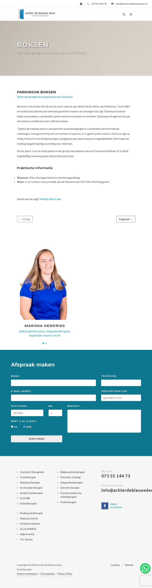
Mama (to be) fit (29, 518)
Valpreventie (27, 534)
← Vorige (24, 219)
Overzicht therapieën (32, 472)
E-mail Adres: (21, 391)
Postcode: (19, 406)
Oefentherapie (28, 503)
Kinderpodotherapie (31, 513)
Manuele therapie (30, 482)
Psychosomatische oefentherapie (71, 494)
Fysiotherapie (28, 477)
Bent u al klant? (24, 421)
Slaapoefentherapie (71, 482)
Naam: (15, 376)
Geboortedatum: (114, 391)
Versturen (36, 438)
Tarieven (128, 564)
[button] (43, 343)
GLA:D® (25, 498)
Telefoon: (109, 376)
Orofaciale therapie (31, 487)
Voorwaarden (47, 573)
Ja (14, 426)
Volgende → (126, 219)
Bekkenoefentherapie (72, 472)
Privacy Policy (65, 573)
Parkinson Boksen (36, 92)
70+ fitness (26, 539)
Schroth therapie (69, 487)
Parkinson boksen (30, 523)
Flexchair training (70, 477)
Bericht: (73, 406)
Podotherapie (68, 502)
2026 (33, 564)
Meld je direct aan (50, 199)
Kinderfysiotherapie (31, 493)
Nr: (50, 406)
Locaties (115, 564)
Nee (27, 426)
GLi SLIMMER (28, 528)
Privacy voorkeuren (27, 573)
